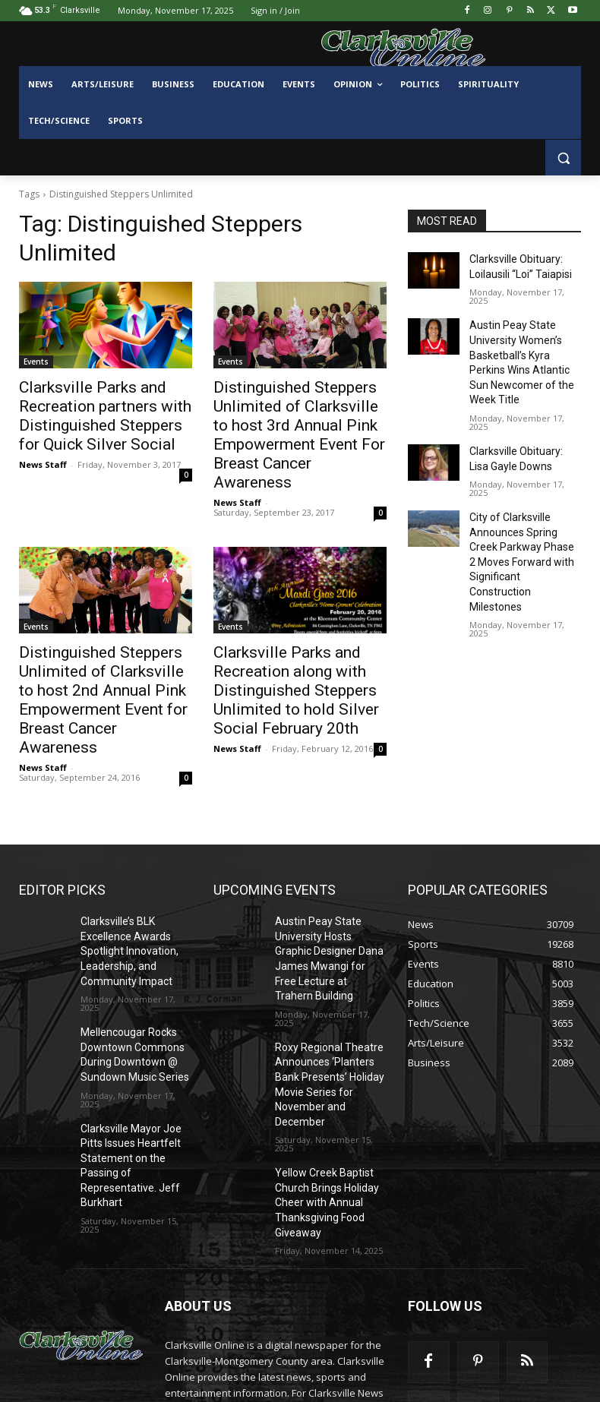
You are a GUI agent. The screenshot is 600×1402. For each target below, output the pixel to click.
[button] (563, 157)
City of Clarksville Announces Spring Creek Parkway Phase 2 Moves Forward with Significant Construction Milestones (521, 520)
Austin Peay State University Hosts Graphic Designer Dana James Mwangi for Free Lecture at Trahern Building (326, 885)
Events (36, 361)
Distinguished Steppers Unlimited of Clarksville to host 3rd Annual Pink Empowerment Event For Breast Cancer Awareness (287, 420)
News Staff (43, 455)
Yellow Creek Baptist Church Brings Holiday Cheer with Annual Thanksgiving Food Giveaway (321, 1085)
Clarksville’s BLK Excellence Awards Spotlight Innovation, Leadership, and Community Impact (123, 885)
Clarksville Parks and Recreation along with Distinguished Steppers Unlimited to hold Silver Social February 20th (298, 655)
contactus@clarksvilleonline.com (293, 1333)
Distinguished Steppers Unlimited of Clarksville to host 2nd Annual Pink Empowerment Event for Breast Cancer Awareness (92, 655)
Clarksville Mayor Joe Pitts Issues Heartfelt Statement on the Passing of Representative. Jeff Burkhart (136, 1073)
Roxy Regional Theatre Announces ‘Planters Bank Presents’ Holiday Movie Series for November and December (328, 985)
